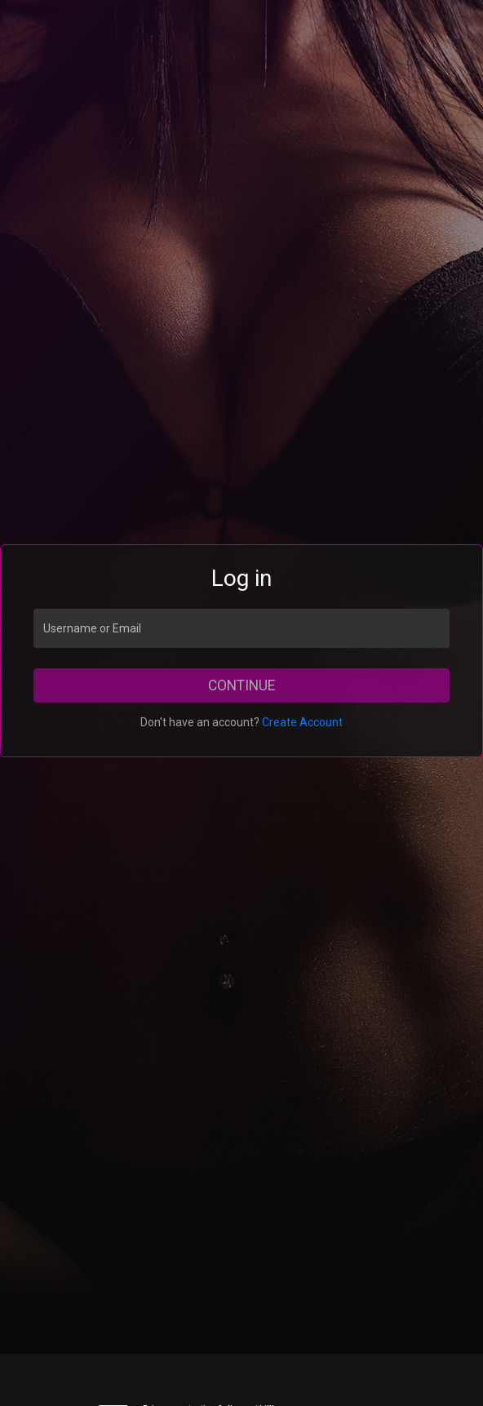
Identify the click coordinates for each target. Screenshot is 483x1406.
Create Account (302, 722)
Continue (241, 685)
